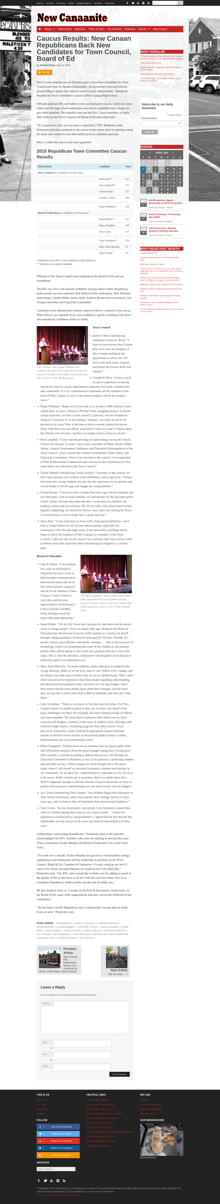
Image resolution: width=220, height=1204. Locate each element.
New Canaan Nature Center (100, 1136)
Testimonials (109, 3)
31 (155, 162)
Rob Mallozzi (46, 938)
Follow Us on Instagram (55, 1148)
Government (64, 923)
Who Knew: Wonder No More (152, 264)
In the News (60, 3)
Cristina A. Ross (87, 927)
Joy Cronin (43, 934)
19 (143, 182)
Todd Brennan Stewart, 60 (150, 63)
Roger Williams (67, 938)
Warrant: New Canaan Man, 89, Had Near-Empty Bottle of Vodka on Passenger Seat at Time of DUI (160, 278)
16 (168, 175)
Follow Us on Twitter (54, 1133)
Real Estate (65, 29)
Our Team (50, 3)
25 (180, 182)
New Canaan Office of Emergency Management (110, 1132)
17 (174, 175)
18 (180, 175)
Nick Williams (81, 934)
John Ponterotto (115, 930)
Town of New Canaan (97, 1100)
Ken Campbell (61, 934)
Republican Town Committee (110, 934)
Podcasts (130, 29)
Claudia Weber (66, 927)
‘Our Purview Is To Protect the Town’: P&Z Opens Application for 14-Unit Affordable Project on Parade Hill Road (161, 270)
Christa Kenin (45, 927)
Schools (89, 923)
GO (180, 3)
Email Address (160, 118)
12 (143, 175)
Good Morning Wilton (150, 1109)
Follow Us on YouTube (55, 1141)
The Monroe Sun (148, 1113)
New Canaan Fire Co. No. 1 (100, 1123)
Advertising (98, 3)
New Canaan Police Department (102, 1118)
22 (161, 182)
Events (145, 29)
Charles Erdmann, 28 (148, 253)
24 (174, 182)
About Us (40, 3)
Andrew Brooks (108, 923)
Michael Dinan (47, 65)
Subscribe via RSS (54, 1155)
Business (80, 29)
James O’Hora (72, 930)
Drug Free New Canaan (98, 1145)
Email (47, 1055)
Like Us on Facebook (55, 1126)
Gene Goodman (110, 927)
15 (161, 175)
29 (143, 162)
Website (45, 1066)
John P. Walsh (92, 930)
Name (47, 1043)
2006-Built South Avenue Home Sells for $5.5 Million (161, 284)
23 (168, 182)
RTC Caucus (87, 938)
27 (149, 189)
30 (149, 162)
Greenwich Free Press (151, 1104)
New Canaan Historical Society (102, 1141)
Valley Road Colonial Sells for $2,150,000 (157, 74)
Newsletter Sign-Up (84, 3)
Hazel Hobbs (53, 930)
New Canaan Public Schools (100, 1104)
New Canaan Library (97, 1109)
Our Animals (114, 29)
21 (155, 182)
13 (149, 175)
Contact (71, 3)
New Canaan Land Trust (98, 1127)
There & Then (96, 29)
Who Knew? (160, 29)
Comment (46, 1003)
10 (174, 168)
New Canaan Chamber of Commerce (105, 1113)
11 (180, 168)
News (51, 29)
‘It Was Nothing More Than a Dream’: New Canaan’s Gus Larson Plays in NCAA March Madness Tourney (161, 57)
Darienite (144, 1100)
